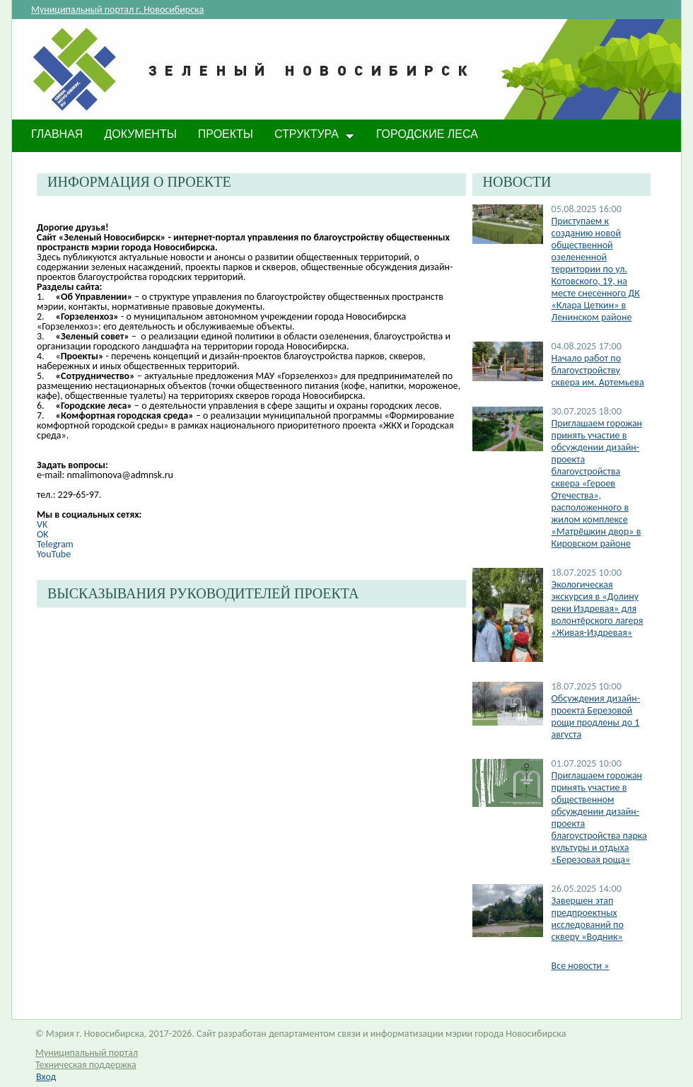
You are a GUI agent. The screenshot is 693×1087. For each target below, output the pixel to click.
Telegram (55, 544)
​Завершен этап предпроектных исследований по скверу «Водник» (588, 919)
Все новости (581, 966)
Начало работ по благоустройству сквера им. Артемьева (598, 370)
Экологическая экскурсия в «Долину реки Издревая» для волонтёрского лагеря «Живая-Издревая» (598, 609)
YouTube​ (54, 554)
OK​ (43, 534)
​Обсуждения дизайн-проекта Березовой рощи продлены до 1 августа (596, 716)
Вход (46, 1077)
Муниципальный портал (86, 1053)
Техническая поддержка (85, 1065)
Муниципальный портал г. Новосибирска (117, 10)
